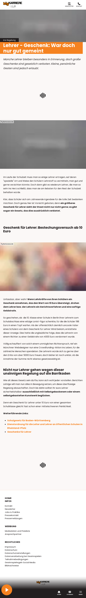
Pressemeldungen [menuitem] (13, 518)
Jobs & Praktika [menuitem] (12, 512)
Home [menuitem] (8, 498)
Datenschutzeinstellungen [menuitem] (17, 553)
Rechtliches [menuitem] (12, 542)
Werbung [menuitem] (10, 526)
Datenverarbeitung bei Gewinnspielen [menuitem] (23, 556)
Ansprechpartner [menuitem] (13, 534)
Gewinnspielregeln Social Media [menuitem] (20, 562)
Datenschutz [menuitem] (11, 550)
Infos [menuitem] (8, 501)
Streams (70, 593)
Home (59, 593)
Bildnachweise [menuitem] (12, 565)
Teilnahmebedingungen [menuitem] (16, 559)
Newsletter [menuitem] (10, 509)
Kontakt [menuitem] (8, 506)
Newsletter (69, 4)
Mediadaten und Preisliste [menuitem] (17, 531)
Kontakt (79, 4)
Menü (80, 593)
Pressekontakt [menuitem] (12, 515)
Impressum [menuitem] (10, 547)
